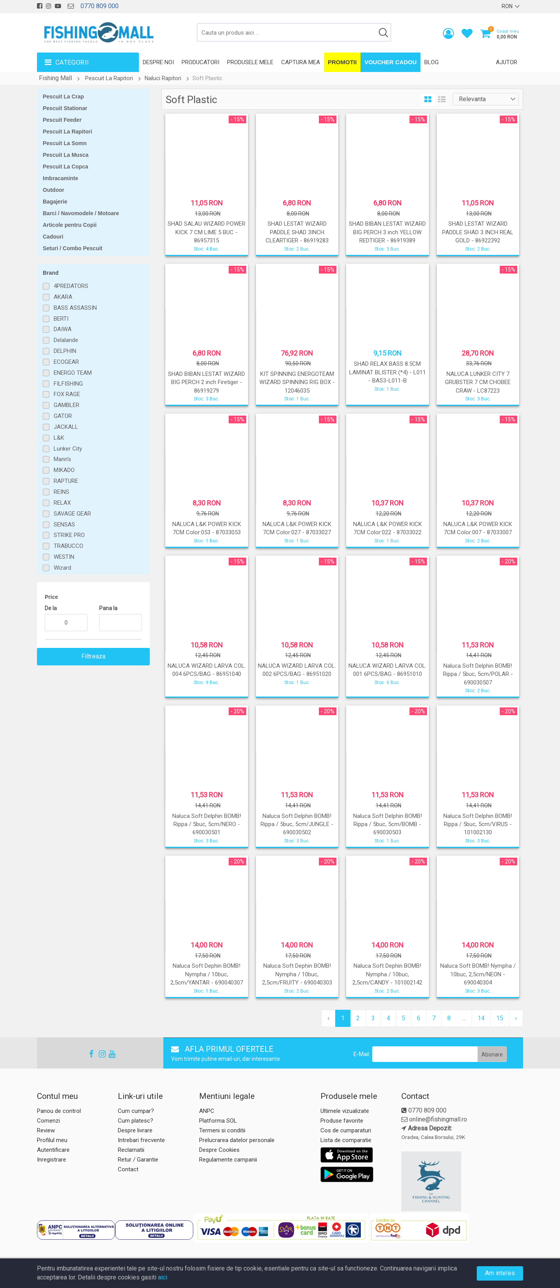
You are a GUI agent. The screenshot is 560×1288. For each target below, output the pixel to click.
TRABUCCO (68, 545)
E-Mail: (362, 1054)
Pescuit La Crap (63, 96)
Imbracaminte (60, 178)
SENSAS (64, 524)
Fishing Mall (55, 78)
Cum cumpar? (136, 1110)
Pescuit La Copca (65, 166)
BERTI (61, 318)
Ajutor (506, 62)
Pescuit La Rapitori (109, 78)
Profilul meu (52, 1140)
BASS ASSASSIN (75, 307)
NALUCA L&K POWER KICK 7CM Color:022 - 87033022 (387, 528)
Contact (128, 1169)
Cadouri (53, 236)
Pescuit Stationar (65, 108)
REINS (61, 491)
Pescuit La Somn (65, 143)
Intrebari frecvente (141, 1140)
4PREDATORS (71, 286)
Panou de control (59, 1110)
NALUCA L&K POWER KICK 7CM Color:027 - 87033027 (296, 528)
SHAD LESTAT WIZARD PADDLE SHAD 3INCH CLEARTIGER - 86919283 (297, 232)
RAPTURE (66, 480)
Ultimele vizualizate (344, 1110)
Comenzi (48, 1120)
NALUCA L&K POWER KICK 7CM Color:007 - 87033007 (477, 528)
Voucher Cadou (390, 62)
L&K (59, 437)
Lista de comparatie (345, 1140)
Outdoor (53, 190)
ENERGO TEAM (73, 372)
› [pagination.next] (516, 1018)
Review (46, 1130)
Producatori (200, 62)
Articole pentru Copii (69, 225)
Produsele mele (250, 62)
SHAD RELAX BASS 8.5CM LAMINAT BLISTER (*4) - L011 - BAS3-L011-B (387, 372)
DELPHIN (65, 350)
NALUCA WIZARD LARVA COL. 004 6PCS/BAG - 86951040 (207, 669)
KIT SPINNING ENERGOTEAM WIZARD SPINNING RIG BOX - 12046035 (297, 382)
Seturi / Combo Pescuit (72, 248)
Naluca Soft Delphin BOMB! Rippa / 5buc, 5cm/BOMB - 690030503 (387, 824)
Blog (431, 62)
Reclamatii (131, 1149)
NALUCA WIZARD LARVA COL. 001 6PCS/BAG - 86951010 (387, 669)
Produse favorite (341, 1120)
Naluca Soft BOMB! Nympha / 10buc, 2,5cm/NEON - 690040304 (478, 974)
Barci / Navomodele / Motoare (81, 213)
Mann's (62, 459)
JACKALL (66, 426)
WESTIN (64, 556)
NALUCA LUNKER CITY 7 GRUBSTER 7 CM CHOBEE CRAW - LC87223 (478, 382)
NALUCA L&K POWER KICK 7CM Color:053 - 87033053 (206, 528)
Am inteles (500, 1273)
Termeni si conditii (222, 1130)
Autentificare (53, 1149)
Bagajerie (55, 201)
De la (51, 608)
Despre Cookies (219, 1149)
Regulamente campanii (228, 1159)
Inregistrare (51, 1159)
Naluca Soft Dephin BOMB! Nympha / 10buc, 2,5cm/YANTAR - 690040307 (206, 974)
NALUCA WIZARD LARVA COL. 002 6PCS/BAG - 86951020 (297, 669)
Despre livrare (135, 1130)
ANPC (206, 1110)
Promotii (342, 62)
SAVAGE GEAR (72, 513)
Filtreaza (93, 656)
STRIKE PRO (69, 535)
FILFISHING (68, 383)
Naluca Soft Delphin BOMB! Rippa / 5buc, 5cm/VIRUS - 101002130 (477, 824)
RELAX (62, 502)
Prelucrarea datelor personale (237, 1140)
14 (481, 1018)
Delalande (66, 340)
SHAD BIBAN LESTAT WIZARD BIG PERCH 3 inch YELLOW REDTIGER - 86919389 (387, 232)
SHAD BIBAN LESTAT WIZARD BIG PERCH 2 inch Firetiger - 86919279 (206, 382)
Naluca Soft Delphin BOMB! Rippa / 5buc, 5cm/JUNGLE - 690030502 (297, 824)
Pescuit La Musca (66, 155)
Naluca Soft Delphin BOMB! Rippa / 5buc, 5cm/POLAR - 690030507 (478, 674)
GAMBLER (66, 405)
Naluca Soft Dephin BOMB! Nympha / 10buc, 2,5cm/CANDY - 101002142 (387, 974)
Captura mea (300, 62)
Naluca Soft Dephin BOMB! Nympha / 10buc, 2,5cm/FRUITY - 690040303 (297, 974)
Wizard (62, 567)
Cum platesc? (135, 1120)
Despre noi (158, 62)
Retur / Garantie (138, 1159)
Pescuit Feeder (62, 120)
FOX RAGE (67, 394)
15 (499, 1018)
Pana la (108, 608)
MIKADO (64, 470)
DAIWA (63, 329)
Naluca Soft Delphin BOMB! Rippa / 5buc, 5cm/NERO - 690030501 (206, 824)
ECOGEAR (66, 361)
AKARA (63, 296)
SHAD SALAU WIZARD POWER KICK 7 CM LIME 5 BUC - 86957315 (206, 232)
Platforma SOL (218, 1120)
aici (162, 1277)
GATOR (63, 415)
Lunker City (68, 448)
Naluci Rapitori (163, 78)
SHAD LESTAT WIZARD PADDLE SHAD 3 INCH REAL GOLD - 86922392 (477, 232)
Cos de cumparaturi (345, 1130)
